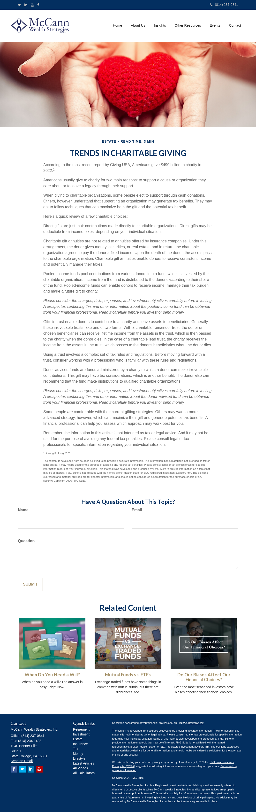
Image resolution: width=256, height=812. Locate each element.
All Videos (80, 768)
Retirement (81, 729)
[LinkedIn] (25, 4)
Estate (78, 739)
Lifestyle (79, 758)
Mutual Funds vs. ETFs (128, 674)
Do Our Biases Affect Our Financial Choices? (203, 677)
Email (137, 510)
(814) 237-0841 (224, 5)
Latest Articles (83, 763)
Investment (81, 734)
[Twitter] (19, 4)
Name (23, 510)
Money (78, 754)
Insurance (80, 744)
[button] (138, 25)
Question (26, 541)
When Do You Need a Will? (52, 674)
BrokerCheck (196, 722)
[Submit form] (30, 584)
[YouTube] (32, 4)
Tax (75, 749)
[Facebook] (38, 4)
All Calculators (84, 773)
